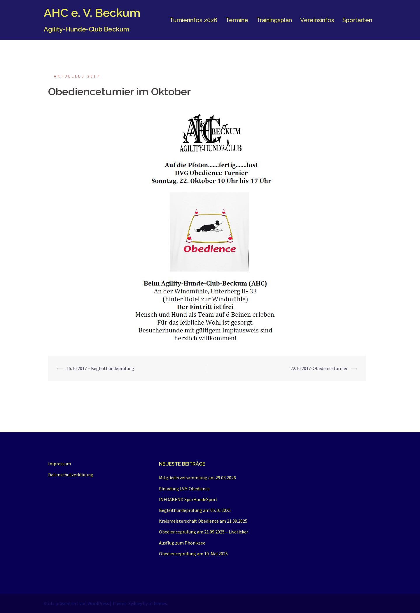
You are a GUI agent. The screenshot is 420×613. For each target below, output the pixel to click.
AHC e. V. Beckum (92, 13)
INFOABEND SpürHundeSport (188, 499)
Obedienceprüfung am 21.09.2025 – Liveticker (203, 532)
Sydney (135, 603)
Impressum (59, 463)
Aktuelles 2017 (77, 76)
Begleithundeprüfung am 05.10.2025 (195, 510)
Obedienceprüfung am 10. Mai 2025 (193, 553)
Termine (236, 20)
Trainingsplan (274, 20)
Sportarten (357, 20)
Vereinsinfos (317, 20)
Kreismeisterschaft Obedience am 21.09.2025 (203, 521)
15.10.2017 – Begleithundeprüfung (100, 368)
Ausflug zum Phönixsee (182, 543)
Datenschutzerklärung (70, 475)
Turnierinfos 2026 (193, 20)
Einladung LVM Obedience (184, 489)
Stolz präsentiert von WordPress (76, 603)
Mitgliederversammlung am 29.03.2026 (197, 477)
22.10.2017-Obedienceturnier (319, 368)
